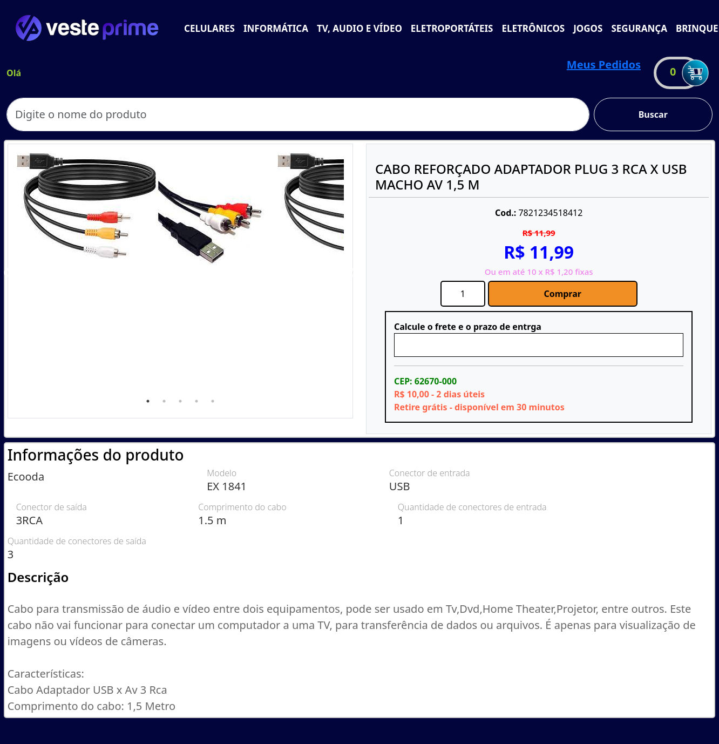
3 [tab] (180, 401)
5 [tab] (212, 401)
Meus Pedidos (604, 64)
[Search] (297, 114)
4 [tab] (196, 401)
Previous (8, 273)
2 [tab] (164, 401)
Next (352, 273)
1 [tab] (148, 401)
